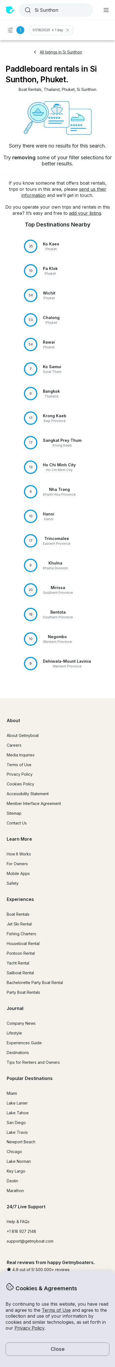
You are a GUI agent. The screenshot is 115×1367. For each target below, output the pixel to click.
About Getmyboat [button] (23, 735)
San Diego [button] (16, 1122)
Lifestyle (14, 1033)
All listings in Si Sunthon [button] (57, 52)
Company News (21, 1023)
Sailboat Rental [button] (20, 972)
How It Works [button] (19, 854)
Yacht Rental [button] (18, 963)
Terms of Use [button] (56, 1310)
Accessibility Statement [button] (28, 793)
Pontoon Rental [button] (21, 953)
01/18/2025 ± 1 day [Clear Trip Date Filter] (51, 30)
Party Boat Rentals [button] (23, 992)
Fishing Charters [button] (21, 933)
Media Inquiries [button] (21, 755)
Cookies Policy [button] (20, 784)
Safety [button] (13, 883)
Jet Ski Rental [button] (19, 924)
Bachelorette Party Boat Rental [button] (35, 982)
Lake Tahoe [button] (18, 1112)
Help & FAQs (18, 1221)
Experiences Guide (24, 1042)
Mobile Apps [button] (18, 873)
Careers (14, 745)
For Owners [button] (17, 863)
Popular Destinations (30, 1078)
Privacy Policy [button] (29, 1328)
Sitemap (14, 813)
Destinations (18, 1052)
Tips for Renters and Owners (33, 1062)
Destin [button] (12, 1180)
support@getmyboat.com (30, 1241)
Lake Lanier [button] (17, 1103)
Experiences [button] (20, 899)
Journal (15, 1008)
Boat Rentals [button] (18, 914)
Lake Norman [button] (19, 1161)
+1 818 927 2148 (21, 1231)
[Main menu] (106, 10)
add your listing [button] (85, 213)
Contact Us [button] (17, 823)
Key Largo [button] (16, 1171)
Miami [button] (12, 1093)
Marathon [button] (15, 1190)
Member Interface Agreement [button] (34, 803)
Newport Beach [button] (21, 1141)
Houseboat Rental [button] (23, 943)
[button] (30, 89)
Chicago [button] (14, 1151)
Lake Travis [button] (17, 1132)
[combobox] (55, 10)
